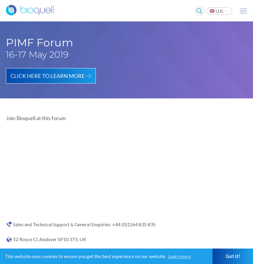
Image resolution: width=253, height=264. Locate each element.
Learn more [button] (179, 256)
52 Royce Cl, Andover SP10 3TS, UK (49, 239)
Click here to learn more (47, 76)
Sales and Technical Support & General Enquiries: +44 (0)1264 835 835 (84, 224)
